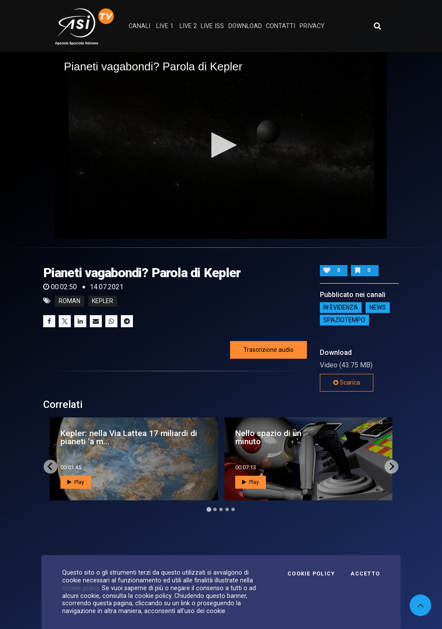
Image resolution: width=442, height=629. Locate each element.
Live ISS (212, 26)
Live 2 (188, 26)
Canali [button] (139, 26)
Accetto (365, 573)
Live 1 (165, 26)
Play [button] (75, 482)
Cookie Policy (311, 573)
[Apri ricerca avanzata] (377, 26)
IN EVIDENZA (340, 307)
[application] (221, 145)
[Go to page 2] (215, 509)
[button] (221, 145)
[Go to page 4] (227, 509)
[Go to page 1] (208, 509)
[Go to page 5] (233, 509)
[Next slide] (391, 467)
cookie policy (80, 588)
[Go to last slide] (50, 467)
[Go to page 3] (221, 509)
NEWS (377, 307)
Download (245, 26)
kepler (102, 300)
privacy (312, 26)
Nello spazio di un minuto (268, 437)
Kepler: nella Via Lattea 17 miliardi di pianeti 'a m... (128, 437)
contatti (280, 26)
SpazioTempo (344, 320)
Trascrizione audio (268, 349)
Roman (69, 300)
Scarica (346, 382)
